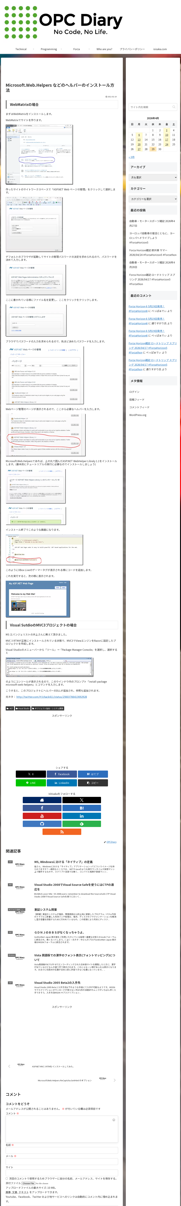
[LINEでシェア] (71, 774)
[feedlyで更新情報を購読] (84, 791)
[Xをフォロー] (40, 791)
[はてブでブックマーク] (52, 774)
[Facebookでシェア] (34, 774)
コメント (12, 1073)
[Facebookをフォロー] (47, 791)
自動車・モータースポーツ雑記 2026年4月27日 (152, 223)
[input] (153, 107)
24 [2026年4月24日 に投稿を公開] (166, 144)
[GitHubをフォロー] (76, 791)
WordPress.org (137, 415)
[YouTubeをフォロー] (62, 791)
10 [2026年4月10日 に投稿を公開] (166, 135)
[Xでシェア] (15, 774)
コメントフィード (139, 407)
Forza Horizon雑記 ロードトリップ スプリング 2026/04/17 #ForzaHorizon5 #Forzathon (152, 279)
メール (11, 1115)
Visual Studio (23, 708)
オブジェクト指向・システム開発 (47, 708)
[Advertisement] (62, 71)
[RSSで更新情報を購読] (91, 791)
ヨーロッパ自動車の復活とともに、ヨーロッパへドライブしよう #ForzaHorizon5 (152, 237)
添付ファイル (13, 1142)
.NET (10, 708)
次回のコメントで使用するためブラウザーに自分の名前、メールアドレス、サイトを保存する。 (63, 1138)
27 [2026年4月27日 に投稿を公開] (139, 149)
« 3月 (132, 157)
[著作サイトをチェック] (33, 791)
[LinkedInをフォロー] (69, 791)
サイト (9, 1127)
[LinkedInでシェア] (90, 774)
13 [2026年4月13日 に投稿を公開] (139, 139)
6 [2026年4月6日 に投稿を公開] (139, 135)
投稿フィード (136, 399)
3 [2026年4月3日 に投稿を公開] (166, 130)
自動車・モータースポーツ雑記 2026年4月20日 (152, 264)
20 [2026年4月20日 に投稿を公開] (139, 144)
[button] (109, 774)
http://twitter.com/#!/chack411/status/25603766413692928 (51, 697)
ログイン (134, 392)
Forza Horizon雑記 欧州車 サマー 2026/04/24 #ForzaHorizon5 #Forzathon (152, 252)
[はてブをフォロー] (55, 791)
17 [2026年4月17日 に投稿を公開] (166, 139)
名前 (10, 1104)
